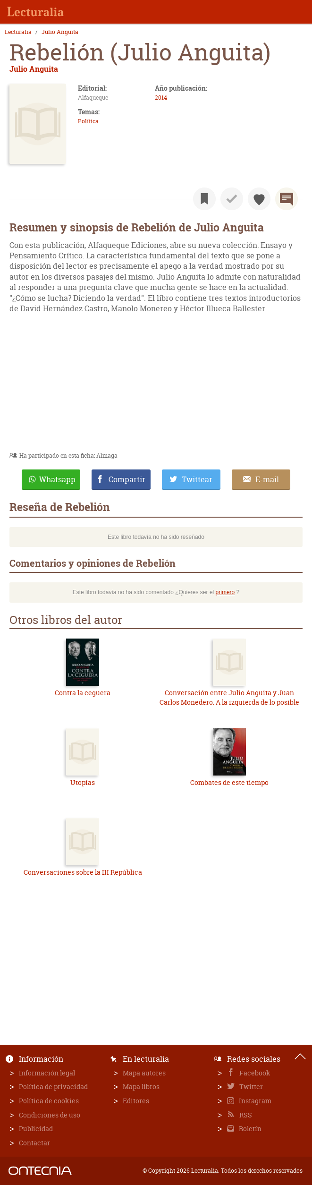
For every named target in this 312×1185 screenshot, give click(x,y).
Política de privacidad (53, 1086)
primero (225, 592)
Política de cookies (49, 1100)
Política (88, 121)
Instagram (254, 1100)
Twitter (250, 1086)
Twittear (197, 479)
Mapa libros (141, 1086)
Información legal (47, 1072)
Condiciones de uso (49, 1114)
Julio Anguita (60, 32)
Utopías (82, 782)
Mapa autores (144, 1072)
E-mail (267, 479)
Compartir (127, 479)
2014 (161, 98)
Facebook (254, 1072)
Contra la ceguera (82, 692)
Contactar (34, 1142)
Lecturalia (18, 32)
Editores (136, 1100)
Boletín (249, 1128)
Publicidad (36, 1128)
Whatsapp (57, 479)
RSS (245, 1114)
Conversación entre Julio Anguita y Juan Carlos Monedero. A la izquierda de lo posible (229, 697)
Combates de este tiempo (229, 782)
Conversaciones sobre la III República (83, 872)
